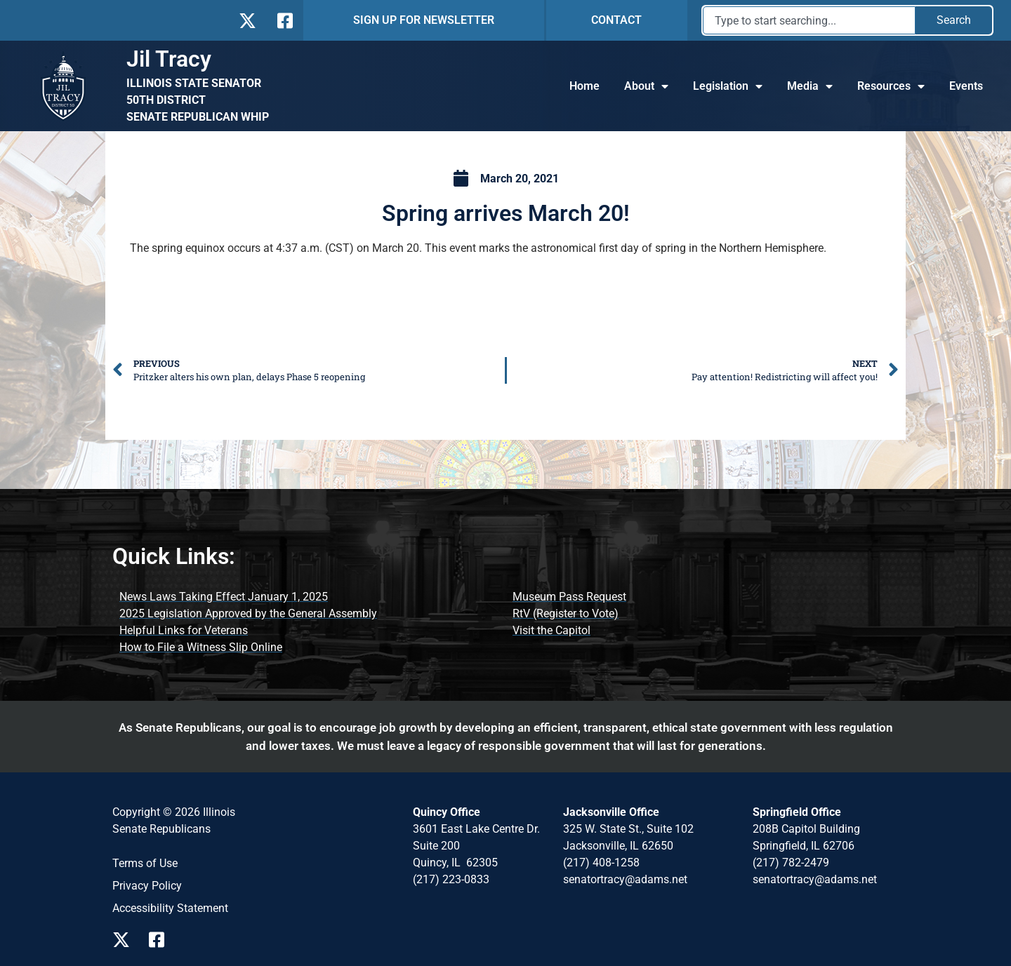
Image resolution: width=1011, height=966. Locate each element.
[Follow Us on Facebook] (283, 20)
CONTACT (616, 20)
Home (584, 86)
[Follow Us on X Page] (125, 939)
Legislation (727, 86)
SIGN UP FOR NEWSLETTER (423, 20)
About (646, 86)
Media (810, 86)
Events (966, 86)
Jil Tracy (168, 59)
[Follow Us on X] (247, 20)
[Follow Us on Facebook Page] (161, 939)
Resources (891, 86)
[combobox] (809, 20)
